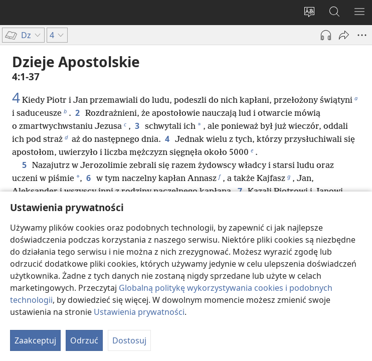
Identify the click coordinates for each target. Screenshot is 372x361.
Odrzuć (84, 340)
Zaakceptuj (35, 340)
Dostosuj (129, 340)
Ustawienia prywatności (139, 311)
